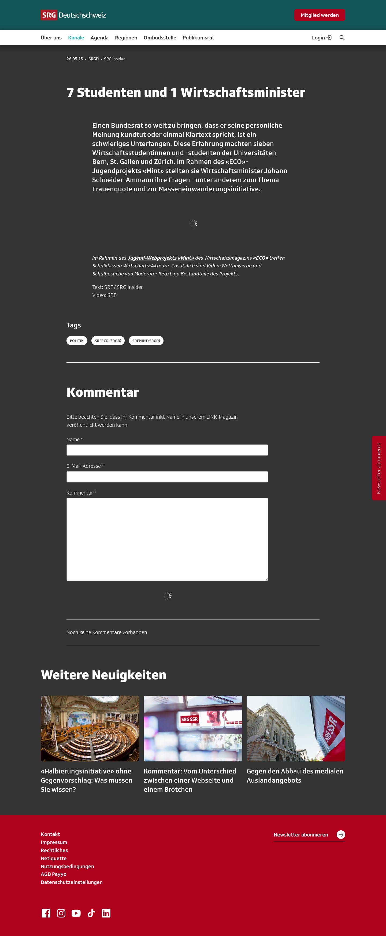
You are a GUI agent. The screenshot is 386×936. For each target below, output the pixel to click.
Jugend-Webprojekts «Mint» (161, 258)
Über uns (51, 37)
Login (322, 37)
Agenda (100, 37)
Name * (74, 439)
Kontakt (50, 834)
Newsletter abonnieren (309, 834)
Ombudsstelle (160, 37)
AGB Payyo (53, 874)
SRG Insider (114, 59)
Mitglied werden (320, 15)
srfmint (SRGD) (146, 340)
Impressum (54, 842)
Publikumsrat (198, 37)
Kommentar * (81, 493)
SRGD (93, 59)
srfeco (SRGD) (108, 340)
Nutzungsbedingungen (67, 866)
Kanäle (76, 37)
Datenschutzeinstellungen (72, 882)
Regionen (126, 37)
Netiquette (54, 858)
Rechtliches (54, 850)
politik (77, 340)
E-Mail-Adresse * (85, 466)
